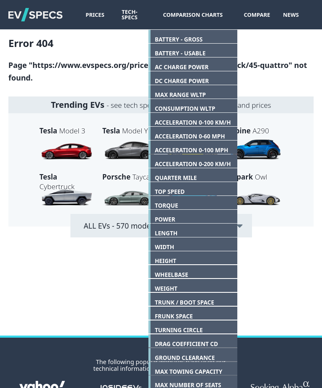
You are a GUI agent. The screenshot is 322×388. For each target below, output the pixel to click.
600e (186, 130)
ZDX (182, 177)
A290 (248, 130)
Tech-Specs (133, 14)
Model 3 (62, 130)
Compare (254, 14)
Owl (247, 177)
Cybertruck (57, 181)
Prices (95, 14)
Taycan (128, 177)
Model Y (125, 130)
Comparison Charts (195, 14)
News (288, 14)
